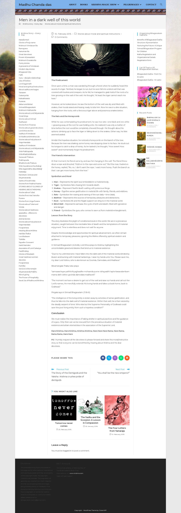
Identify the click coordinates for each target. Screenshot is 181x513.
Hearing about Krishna (28, 231)
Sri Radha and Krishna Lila (29, 137)
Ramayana (23, 48)
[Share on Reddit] (127, 357)
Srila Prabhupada (26, 151)
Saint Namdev (24, 245)
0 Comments (61, 37)
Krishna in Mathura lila (27, 110)
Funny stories (24, 63)
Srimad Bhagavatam (27, 107)
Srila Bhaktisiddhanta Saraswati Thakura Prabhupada (27, 157)
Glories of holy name (27, 43)
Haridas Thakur (25, 234)
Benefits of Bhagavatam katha (149, 40)
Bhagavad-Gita (25, 72)
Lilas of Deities (24, 81)
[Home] (19, 24)
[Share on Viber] (115, 357)
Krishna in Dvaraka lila (27, 60)
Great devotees (25, 54)
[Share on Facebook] (102, 357)
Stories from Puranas (27, 125)
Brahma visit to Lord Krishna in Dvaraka (153, 120)
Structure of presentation (147, 43)
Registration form (144, 60)
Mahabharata (24, 98)
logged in (67, 451)
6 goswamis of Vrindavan (29, 66)
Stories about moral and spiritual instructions (63, 24)
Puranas (22, 101)
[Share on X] (108, 357)
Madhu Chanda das (35, 5)
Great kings (23, 116)
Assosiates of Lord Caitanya (30, 248)
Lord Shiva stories (26, 131)
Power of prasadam (27, 57)
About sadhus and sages (29, 90)
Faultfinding (24, 251)
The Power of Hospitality (29, 277)
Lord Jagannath (25, 84)
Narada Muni (24, 40)
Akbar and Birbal (25, 104)
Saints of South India (27, 181)
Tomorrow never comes (64, 424)
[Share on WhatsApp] (121, 357)
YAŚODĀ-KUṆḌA (154, 147)
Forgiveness (24, 228)
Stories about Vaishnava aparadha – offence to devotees (28, 213)
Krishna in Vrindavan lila (28, 46)
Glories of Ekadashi (26, 254)
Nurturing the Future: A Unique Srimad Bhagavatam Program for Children (149, 48)
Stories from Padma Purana (30, 184)
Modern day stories (27, 69)
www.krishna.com (76, 473)
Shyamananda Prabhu (28, 272)
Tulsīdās (22, 239)
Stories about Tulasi (27, 192)
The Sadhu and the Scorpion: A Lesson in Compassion (91, 420)
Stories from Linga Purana (29, 201)
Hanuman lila (24, 51)
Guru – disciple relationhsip (30, 78)
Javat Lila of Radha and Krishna (31, 280)
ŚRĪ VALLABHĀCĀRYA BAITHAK (154, 160)
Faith (21, 75)
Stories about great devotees (31, 128)
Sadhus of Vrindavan (27, 134)
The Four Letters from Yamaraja (117, 429)
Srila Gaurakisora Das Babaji (30, 166)
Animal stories (24, 219)
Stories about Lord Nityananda (31, 113)
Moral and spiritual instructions (31, 87)
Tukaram (22, 93)
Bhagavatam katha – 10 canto (149, 80)
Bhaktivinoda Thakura (27, 163)
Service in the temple (27, 269)
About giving (24, 275)
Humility (22, 266)
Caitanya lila (24, 95)
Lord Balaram (24, 236)
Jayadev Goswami (26, 242)
